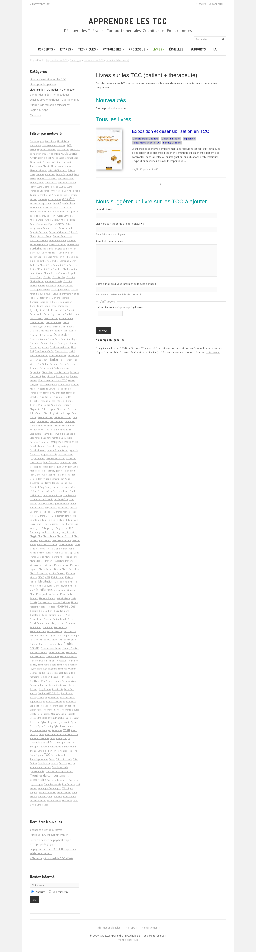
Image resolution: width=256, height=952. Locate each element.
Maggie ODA (36, 536)
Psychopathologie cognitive (43, 668)
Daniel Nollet (36, 314)
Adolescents (69, 153)
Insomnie (43, 442)
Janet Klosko (36, 462)
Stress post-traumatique (51, 717)
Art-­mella (61, 211)
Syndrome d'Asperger (40, 730)
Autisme (60, 223)
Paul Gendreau (68, 623)
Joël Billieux (36, 495)
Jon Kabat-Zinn (61, 499)
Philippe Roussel (38, 644)
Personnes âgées (47, 635)
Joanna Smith (69, 491)
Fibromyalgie (62, 376)
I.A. (215, 49)
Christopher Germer (40, 289)
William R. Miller (38, 800)
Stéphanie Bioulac (70, 710)
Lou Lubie (47, 520)
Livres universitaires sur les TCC (48, 79)
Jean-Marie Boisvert (65, 470)
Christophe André (47, 285)
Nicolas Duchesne (61, 602)
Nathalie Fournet (47, 598)
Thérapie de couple (39, 738)
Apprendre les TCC (128, 21)
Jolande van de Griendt (41, 499)
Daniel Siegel (50, 314)
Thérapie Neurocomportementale (46, 746)
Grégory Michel (45, 417)
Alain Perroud (43, 162)
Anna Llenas (51, 182)
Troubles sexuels (52, 784)
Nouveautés (66, 606)
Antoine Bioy (54, 199)
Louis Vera (73, 520)
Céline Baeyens (69, 265)
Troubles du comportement (59, 771)
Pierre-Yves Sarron (68, 656)
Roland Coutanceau (58, 685)
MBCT (41, 577)
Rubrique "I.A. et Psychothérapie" (49, 834)
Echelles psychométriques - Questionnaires (54, 99)
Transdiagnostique (39, 759)
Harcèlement (47, 425)
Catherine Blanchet (49, 261)
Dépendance (46, 335)
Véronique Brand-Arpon (49, 788)
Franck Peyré (64, 384)
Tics (70, 751)
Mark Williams (46, 565)
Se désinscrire (61, 891)
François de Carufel (46, 389)
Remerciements (151, 927)
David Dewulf (36, 318)
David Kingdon (66, 318)
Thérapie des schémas (43, 742)
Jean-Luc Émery (48, 470)
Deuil (63, 326)
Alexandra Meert (66, 166)
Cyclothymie (36, 310)
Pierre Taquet (52, 656)
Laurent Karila (44, 516)
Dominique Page (69, 339)
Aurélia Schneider (65, 216)
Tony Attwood (58, 755)
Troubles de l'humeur (40, 767)
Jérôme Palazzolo (53, 491)
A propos (131, 927)
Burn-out (35, 252)
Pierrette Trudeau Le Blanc (42, 660)
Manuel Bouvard (65, 536)
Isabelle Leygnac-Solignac (59, 446)
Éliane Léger (47, 372)
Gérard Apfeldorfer (53, 405)
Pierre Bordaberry (38, 652)
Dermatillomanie (52, 326)
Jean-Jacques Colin (58, 466)
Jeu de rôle (69, 487)
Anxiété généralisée (64, 203)
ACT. (69, 145)
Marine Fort (71, 557)
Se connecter (216, 3)
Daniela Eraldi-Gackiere (145, 138)
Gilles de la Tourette (66, 409)
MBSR (47, 577)
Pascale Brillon (67, 619)
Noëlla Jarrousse (47, 607)
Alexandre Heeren (38, 170)
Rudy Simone (45, 689)
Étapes (67, 49)
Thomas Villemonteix (57, 751)
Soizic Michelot (67, 697)
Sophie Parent (51, 706)
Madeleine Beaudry (51, 532)
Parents (60, 615)
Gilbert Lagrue (48, 409)
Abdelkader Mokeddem (53, 145)
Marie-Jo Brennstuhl (54, 557)
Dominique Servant (39, 343)
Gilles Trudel (36, 413)
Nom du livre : (105, 209)
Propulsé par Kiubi (128, 939)
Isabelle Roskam (38, 450)
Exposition (189, 138)
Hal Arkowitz (43, 421)
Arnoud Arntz (36, 211)
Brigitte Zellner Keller (65, 248)
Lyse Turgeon (57, 528)
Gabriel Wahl (36, 405)
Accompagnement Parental (43, 149)
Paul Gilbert (35, 627)
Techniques (88, 49)
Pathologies (114, 49)
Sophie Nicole (37, 706)
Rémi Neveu (46, 681)
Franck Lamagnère (48, 384)
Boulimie (48, 248)
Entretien (67, 360)
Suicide (69, 718)
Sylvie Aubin (64, 722)
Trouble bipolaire (48, 763)
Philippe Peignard (68, 639)
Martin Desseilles (70, 569)
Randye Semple (45, 673)
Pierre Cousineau (57, 652)
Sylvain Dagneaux (49, 722)
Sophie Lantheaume (52, 701)
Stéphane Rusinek (52, 710)
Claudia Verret (43, 298)
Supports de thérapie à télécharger (50, 104)
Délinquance (70, 330)
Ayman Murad (65, 228)
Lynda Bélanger (42, 528)
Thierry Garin (70, 746)
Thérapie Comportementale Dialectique (58, 734)
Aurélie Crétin (36, 220)
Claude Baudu (45, 294)
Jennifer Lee (57, 487)
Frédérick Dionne (64, 401)
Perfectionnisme (38, 631)
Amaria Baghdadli (64, 174)
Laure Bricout (45, 512)
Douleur (73, 343)
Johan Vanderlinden (52, 495)
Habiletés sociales (62, 417)
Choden (47, 277)
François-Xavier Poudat (54, 393)
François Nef (36, 393)
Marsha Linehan (61, 565)
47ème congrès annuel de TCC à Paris (51, 858)
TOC (47, 755)
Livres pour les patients (43, 84)
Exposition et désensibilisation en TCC (170, 131)
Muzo (63, 594)
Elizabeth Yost (61, 351)
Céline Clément (37, 269)
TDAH (66, 730)
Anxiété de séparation (40, 203)
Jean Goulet (65, 462)
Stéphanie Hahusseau (40, 714)
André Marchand (66, 178)
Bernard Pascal (44, 236)
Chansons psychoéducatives (46, 829)
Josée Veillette (62, 503)
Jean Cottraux (51, 462)
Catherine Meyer (68, 261)
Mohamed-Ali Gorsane (64, 590)
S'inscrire (201, 3)
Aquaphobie (36, 207)
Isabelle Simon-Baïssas (57, 450)
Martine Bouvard (57, 573)
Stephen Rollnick (67, 706)
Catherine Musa (37, 265)
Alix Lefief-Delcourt (57, 170)
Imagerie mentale (51, 438)
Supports (198, 49)
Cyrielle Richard (51, 310)
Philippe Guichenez (49, 639)
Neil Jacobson (45, 602)
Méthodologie (62, 581)
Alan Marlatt (44, 166)
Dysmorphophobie (39, 347)
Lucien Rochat (66, 524)
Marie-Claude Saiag (63, 552)
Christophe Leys (65, 285)
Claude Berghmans (62, 294)
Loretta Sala (35, 520)
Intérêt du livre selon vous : (111, 241)
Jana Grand (71, 458)
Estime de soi (46, 368)
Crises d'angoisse (59, 306)
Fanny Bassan (48, 376)
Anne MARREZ (59, 187)
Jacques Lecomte (49, 454)
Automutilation (50, 228)
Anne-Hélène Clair (59, 191)
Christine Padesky (53, 281)
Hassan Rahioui (61, 425)
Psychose (62, 668)
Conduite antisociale (40, 306)
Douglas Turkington (58, 343)
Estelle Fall (65, 364)
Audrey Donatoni (47, 216)
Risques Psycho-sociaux (64, 681)
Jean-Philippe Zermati (48, 479)
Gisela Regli (49, 413)
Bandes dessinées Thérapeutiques (49, 94)
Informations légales (108, 927)
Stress (33, 718)
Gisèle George (63, 413)
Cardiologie (69, 257)
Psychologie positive (67, 664)
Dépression (61, 335)
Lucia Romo (35, 524)
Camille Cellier (65, 252)
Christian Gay (58, 277)
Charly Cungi (36, 277)
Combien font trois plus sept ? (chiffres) (121, 307)
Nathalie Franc (63, 598)
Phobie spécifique (51, 648)
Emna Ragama (42, 360)
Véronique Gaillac (47, 792)
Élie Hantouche (61, 372)
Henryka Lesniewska (51, 434)
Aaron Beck (50, 141)
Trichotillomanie (64, 759)
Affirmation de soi (40, 157)
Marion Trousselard (54, 561)
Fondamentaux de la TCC (146, 142)
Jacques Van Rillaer (56, 458)
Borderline (36, 248)
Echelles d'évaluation (60, 347)
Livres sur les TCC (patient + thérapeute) (146, 75)
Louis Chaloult (60, 520)
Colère (55, 302)
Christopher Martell (60, 289)
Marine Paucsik (37, 561)
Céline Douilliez (54, 269)
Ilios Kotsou (36, 438)
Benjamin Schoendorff (59, 232)
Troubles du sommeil (57, 780)
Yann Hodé (67, 800)
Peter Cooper (63, 635)
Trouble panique (67, 763)
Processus (138, 49)
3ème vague (37, 141)
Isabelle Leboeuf (38, 446)
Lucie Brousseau (50, 524)
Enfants (56, 359)
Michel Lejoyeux (44, 586)
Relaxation (45, 677)
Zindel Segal (43, 805)
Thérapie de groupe (60, 738)
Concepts (47, 49)
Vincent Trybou (45, 796)
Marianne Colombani (47, 544)
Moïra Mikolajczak (38, 594)
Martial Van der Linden (50, 569)
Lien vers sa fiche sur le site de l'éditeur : (120, 223)
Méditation (45, 581)
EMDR (72, 351)
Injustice (34, 442)
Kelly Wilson (51, 507)
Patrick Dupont (37, 623)
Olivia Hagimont (61, 611)
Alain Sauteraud (59, 162)
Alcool (54, 166)
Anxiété (68, 199)
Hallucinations (56, 421)
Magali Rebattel (69, 532)
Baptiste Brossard (39, 232)
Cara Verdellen (55, 257)
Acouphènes (63, 149)
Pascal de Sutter (51, 619)
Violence (58, 796)
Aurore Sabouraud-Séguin (42, 224)
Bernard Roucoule (39, 240)
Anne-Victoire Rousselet (57, 195)
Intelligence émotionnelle (64, 441)
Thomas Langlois (38, 751)
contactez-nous (213, 352)
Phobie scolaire (54, 644)
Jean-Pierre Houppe (50, 483)
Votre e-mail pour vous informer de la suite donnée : (126, 283)
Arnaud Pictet (65, 207)
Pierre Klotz (71, 652)
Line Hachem (58, 516)
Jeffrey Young (44, 487)
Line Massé (70, 516)
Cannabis (42, 257)
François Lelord (64, 389)
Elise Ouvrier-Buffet (44, 351)
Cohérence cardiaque (40, 302)
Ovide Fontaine (48, 615)
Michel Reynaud (61, 586)
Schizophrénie (37, 697)
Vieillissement (64, 792)
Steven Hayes (36, 710)
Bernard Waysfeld (57, 240)
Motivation (53, 594)
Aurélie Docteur (52, 220)
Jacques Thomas (37, 458)
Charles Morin (43, 273)
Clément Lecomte (60, 298)
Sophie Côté (36, 701)
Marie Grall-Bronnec (57, 548)
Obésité (34, 611)
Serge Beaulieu (52, 697)
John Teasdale (69, 495)
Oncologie (35, 615)
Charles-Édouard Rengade (63, 273)
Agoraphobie (71, 158)
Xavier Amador (54, 800)
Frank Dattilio (45, 397)
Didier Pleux (54, 339)
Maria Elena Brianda (61, 540)
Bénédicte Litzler (57, 244)
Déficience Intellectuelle (50, 330)
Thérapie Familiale (65, 742)
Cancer (33, 257)
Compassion (66, 302)
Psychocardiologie (47, 664)
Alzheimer (50, 174)
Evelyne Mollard (61, 368)
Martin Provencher (39, 573)
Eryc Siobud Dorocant (48, 364)
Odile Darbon (45, 611)
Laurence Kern (60, 512)
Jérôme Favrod (37, 491)
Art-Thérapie (50, 211)
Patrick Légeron (52, 623)
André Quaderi (37, 182)
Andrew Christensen (47, 178)
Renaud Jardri (57, 677)
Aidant (33, 162)
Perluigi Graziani (172, 142)
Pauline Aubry (60, 627)
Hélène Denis (68, 434)
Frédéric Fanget (47, 401)
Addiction (54, 153)
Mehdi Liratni (57, 577)
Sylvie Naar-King (45, 726)
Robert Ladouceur (39, 685)
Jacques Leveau (65, 454)
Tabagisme (57, 730)
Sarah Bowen (67, 693)
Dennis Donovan (53, 322)
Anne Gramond (44, 187)
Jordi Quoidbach (46, 503)
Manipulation (49, 536)
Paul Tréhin (48, 627)
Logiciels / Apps (39, 109)
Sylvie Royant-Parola (63, 726)
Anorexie (42, 199)
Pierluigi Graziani (70, 648)
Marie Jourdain (46, 552)
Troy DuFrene (68, 784)
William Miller (69, 796)
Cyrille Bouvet (67, 310)
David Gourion (51, 318)
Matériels (35, 115)
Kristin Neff (63, 507)
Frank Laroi (58, 397)
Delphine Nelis (37, 322)
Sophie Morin (69, 701)
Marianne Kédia (66, 544)
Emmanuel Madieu (57, 355)
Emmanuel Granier (39, 355)
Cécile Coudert (53, 265)
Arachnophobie (50, 207)
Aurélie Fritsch (68, 220)
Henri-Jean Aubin (49, 429)
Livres (158, 49)
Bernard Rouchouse (62, 236)
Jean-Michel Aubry (38, 474)
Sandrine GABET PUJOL (49, 693)
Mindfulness (44, 590)
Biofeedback (73, 244)
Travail (52, 759)
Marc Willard (45, 540)
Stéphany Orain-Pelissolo (63, 714)
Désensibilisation (171, 138)
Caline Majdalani (49, 252)
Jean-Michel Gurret (57, 474)
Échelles (176, 49)
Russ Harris (57, 689)
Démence (34, 335)
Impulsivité (66, 438)
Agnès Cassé (58, 158)
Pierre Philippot (37, 656)
